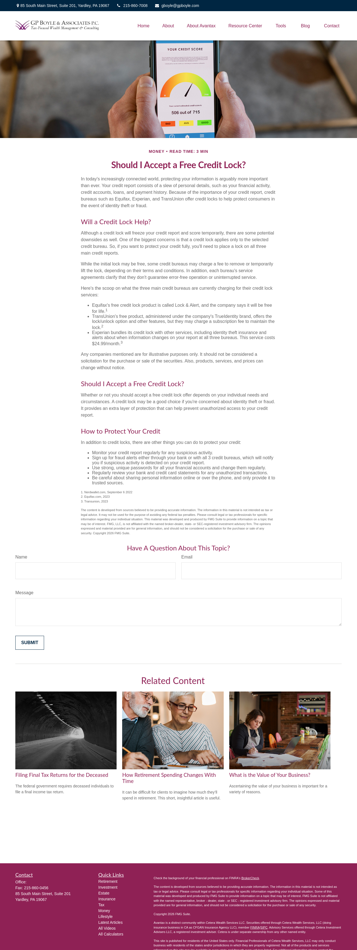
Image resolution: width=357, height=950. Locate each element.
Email (186, 557)
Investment (107, 887)
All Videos (107, 928)
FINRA (254, 927)
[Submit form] (29, 643)
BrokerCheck (250, 878)
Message (24, 592)
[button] (143, 26)
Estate (104, 893)
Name (21, 557)
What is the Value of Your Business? (269, 775)
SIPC (264, 927)
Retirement (107, 881)
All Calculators (110, 934)
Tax (101, 905)
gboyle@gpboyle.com (177, 5)
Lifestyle (105, 916)
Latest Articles (110, 922)
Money (104, 910)
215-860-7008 (132, 5)
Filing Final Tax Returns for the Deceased (61, 775)
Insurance (106, 899)
